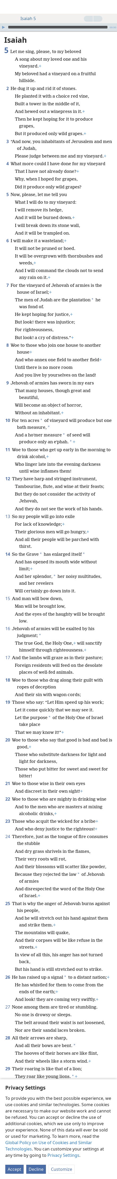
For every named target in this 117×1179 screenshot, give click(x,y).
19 (7, 702)
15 (7, 598)
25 (7, 903)
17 (7, 657)
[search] (110, 7)
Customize (61, 1169)
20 (7, 740)
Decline (36, 1169)
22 (7, 799)
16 (7, 628)
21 (7, 783)
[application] (58, 27)
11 (7, 450)
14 (7, 554)
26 (7, 977)
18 (7, 680)
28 (7, 1038)
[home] (8, 7)
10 (7, 420)
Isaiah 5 (25, 18)
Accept (14, 1169)
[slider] (57, 27)
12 (7, 479)
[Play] (3, 27)
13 (7, 516)
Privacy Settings (63, 1155)
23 (7, 821)
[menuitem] (8, 7)
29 (7, 1069)
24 (7, 836)
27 (7, 1007)
